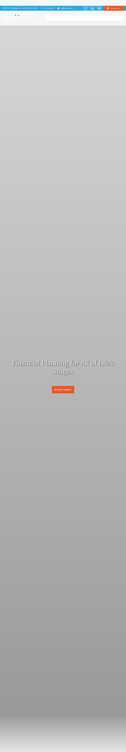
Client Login (113, 2)
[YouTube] (99, 2)
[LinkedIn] (92, 2)
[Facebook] (85, 2)
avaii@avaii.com (65, 2)
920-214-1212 (47, 2)
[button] (63, 12)
